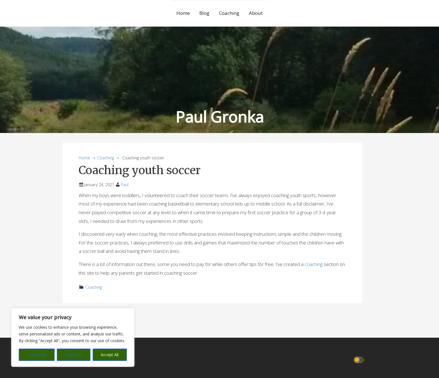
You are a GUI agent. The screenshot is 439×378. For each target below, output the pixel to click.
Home (183, 13)
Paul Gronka (220, 116)
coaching (314, 264)
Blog (204, 13)
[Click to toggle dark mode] (359, 359)
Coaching (229, 13)
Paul (125, 184)
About (256, 13)
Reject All (73, 354)
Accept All (109, 354)
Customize (36, 354)
